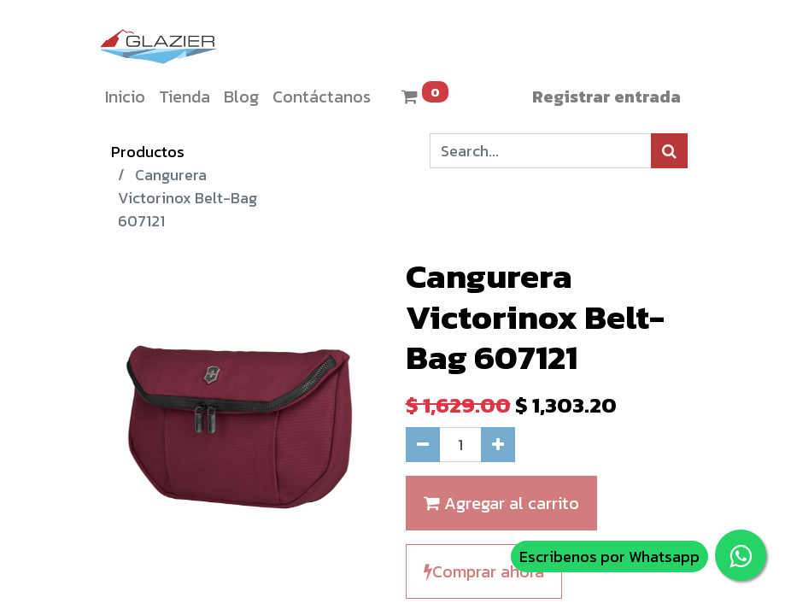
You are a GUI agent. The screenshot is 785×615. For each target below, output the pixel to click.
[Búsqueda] (669, 150)
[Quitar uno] (423, 444)
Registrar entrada (606, 96)
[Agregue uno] (498, 444)
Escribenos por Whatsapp (609, 556)
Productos (148, 151)
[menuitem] (125, 96)
